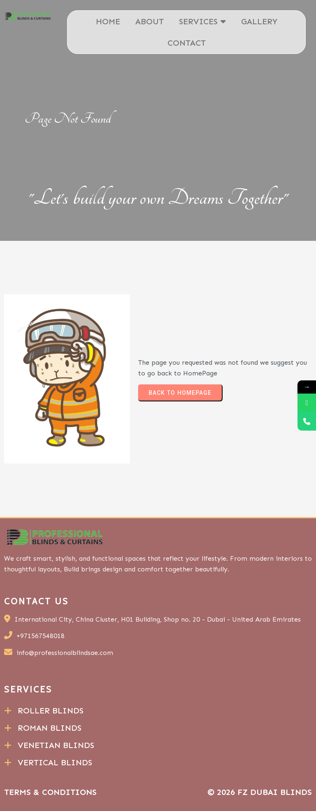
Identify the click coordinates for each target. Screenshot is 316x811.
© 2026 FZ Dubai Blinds (259, 792)
